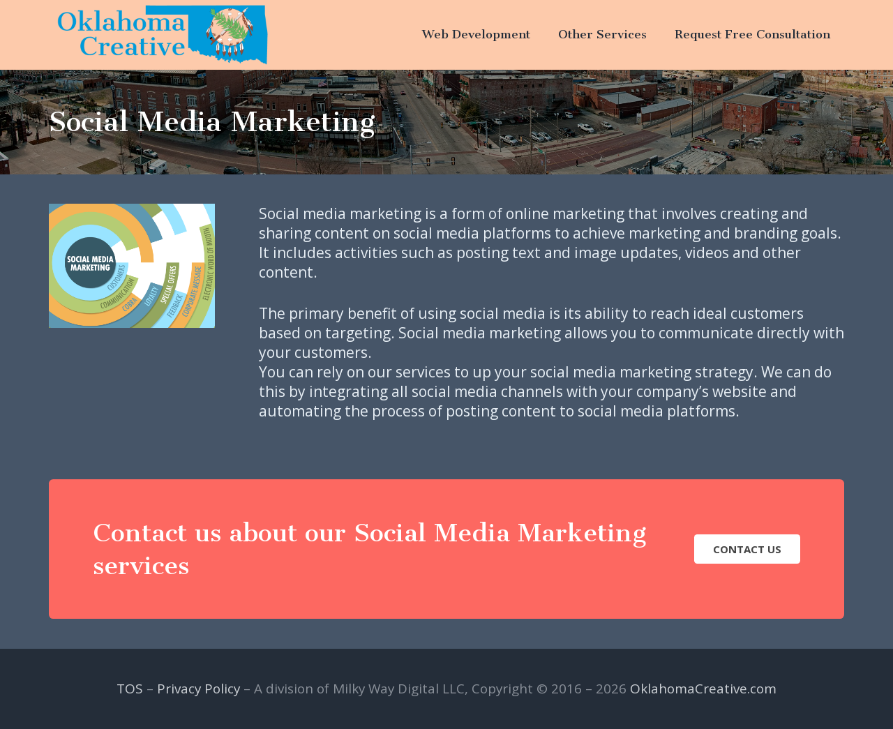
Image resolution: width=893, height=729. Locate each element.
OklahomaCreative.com (703, 688)
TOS (130, 688)
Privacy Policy (198, 688)
